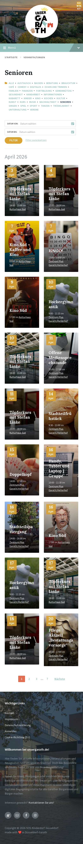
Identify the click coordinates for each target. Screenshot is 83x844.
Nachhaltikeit (48, 101)
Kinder (28, 98)
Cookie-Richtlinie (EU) (17, 737)
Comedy (22, 86)
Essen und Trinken (56, 86)
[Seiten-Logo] (41, 37)
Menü (41, 48)
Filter (14, 140)
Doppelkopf (21, 474)
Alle (11, 83)
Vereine (34, 109)
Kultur (61, 98)
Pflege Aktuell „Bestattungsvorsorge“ (61, 638)
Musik (32, 101)
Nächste (59, 679)
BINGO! (56, 250)
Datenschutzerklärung (18, 725)
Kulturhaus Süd (18, 209)
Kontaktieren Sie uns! (41, 802)
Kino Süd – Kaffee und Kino (20, 249)
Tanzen (45, 105)
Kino (38, 98)
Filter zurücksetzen (36, 140)
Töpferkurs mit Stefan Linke (20, 193)
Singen (13, 105)
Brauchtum (68, 83)
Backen (38, 83)
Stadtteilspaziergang (21, 529)
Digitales (35, 86)
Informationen (53, 94)
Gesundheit (16, 94)
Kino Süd (18, 310)
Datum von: (12, 123)
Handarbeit (33, 94)
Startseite (11, 57)
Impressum (11, 719)
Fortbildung (44, 90)
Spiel (23, 105)
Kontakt (79, 4)
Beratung (52, 83)
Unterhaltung (17, 109)
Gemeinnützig (63, 90)
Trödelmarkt (61, 105)
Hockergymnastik (61, 304)
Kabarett (14, 98)
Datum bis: (12, 132)
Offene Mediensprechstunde (60, 357)
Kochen (48, 98)
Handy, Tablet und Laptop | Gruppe (59, 469)
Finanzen (27, 90)
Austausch (24, 83)
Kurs (23, 101)
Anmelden (10, 731)
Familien (13, 90)
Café (11, 86)
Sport (33, 105)
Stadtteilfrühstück (60, 416)
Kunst (12, 101)
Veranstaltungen (34, 57)
